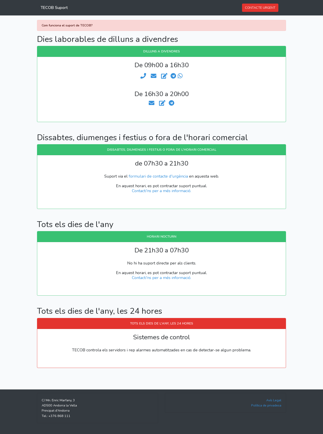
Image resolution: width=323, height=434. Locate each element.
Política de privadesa (266, 405)
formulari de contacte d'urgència (158, 176)
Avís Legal (273, 400)
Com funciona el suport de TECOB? (67, 25)
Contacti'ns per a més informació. (161, 190)
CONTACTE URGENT (260, 7)
